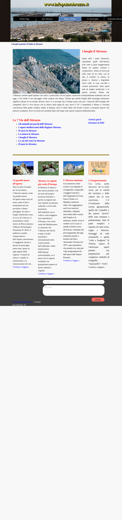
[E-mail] (73, 282)
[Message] (73, 290)
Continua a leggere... (71, 260)
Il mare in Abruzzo (27, 144)
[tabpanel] (61, 80)
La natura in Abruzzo (28, 134)
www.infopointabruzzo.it (22, 302)
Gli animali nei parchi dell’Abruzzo (35, 124)
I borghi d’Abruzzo (27, 137)
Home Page (24, 19)
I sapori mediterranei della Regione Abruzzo (39, 127)
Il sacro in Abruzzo (27, 130)
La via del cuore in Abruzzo (31, 141)
